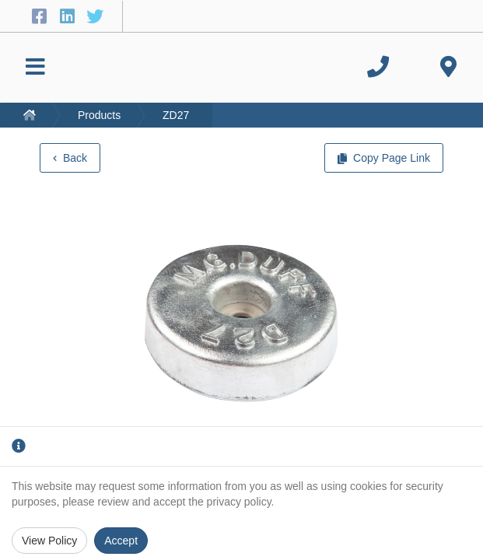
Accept (121, 540)
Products (99, 115)
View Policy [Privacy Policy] (49, 540)
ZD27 (176, 115)
